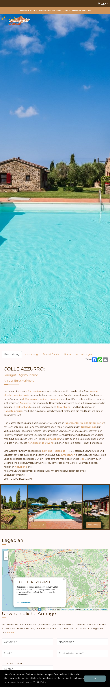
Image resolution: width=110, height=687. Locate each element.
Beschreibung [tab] (11, 354)
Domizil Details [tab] (51, 354)
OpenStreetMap (68, 609)
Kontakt (11, 632)
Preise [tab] (67, 354)
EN (106, 3)
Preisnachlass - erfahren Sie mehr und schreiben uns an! (54, 10)
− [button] (6, 558)
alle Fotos (38, 525)
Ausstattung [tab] (31, 354)
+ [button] (6, 553)
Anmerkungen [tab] (84, 354)
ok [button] (95, 678)
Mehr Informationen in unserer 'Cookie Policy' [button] (26, 682)
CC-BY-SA (88, 609)
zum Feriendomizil (24, 603)
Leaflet (49, 609)
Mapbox (104, 609)
